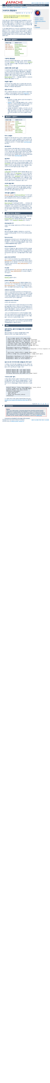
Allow (17, 121)
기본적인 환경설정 (10, 58)
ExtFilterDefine (20, 126)
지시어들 (36, 2)
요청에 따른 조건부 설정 (11, 68)
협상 (23, 287)
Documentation (17, 7)
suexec (9, 102)
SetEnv (17, 50)
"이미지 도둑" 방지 (10, 376)
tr (31, 13)
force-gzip (8, 229)
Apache (4, 7)
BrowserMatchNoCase (20, 46)
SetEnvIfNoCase (19, 53)
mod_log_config (10, 129)
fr (24, 13)
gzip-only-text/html (10, 257)
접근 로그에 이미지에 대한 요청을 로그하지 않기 (18, 362)
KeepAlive (8, 277)
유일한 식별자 (8, 81)
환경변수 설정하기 (39, 17)
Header (17, 127)
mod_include (9, 127)
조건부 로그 (8, 169)
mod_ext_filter (10, 124)
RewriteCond (18, 130)
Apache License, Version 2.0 (17, 421)
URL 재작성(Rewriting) (11, 201)
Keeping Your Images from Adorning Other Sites (16, 400)
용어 (43, 2)
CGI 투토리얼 (27, 142)
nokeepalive (8, 275)
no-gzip (7, 267)
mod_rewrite (9, 46)
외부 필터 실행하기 (10, 193)
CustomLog (18, 123)
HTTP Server (10, 7)
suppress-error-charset (11, 300)
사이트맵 (47, 2)
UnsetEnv (17, 55)
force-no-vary (9, 237)
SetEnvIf (17, 52)
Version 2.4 (24, 7)
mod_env (7, 44)
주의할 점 (7, 97)
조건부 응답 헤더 (9, 183)
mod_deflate (8, 260)
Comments (37, 27)
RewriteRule (18, 49)
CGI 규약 (26, 93)
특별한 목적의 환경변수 (40, 21)
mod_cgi (7, 123)
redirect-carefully (10, 290)
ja (27, 13)
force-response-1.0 (10, 246)
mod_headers (9, 126)
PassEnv (17, 47)
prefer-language (9, 280)
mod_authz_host (10, 121)
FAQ (40, 2)
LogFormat (18, 129)
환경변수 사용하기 (39, 19)
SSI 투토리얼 (18, 155)
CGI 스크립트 (8, 135)
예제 (36, 23)
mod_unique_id (9, 49)
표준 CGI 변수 (9, 89)
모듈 (32, 2)
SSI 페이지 (8, 146)
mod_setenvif (9, 47)
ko (29, 13)
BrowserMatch (19, 44)
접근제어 (7, 158)
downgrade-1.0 (9, 223)
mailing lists (39, 415)
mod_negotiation (23, 263)
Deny (16, 124)
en (22, 13)
